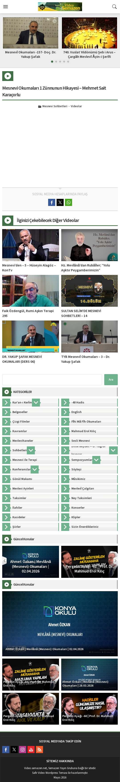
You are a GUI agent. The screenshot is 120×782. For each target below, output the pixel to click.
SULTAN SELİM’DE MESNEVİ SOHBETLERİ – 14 (81, 313)
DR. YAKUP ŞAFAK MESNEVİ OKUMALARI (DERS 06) (22, 359)
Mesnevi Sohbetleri (54, 106)
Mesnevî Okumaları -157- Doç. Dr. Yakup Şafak (30, 54)
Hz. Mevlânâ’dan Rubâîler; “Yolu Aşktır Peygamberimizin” (85, 268)
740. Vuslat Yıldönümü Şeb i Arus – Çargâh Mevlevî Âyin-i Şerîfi (89, 54)
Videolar (76, 106)
